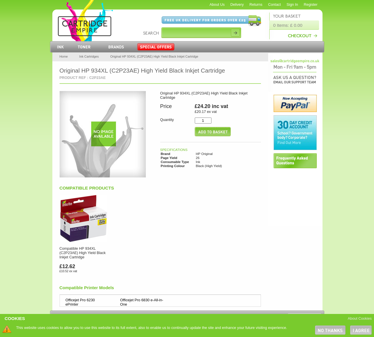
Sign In (292, 4)
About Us (217, 4)
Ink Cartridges (89, 56)
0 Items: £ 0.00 (288, 25)
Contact (274, 4)
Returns (255, 4)
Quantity (167, 120)
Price (166, 106)
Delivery (237, 4)
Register (311, 4)
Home (64, 56)
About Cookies (360, 318)
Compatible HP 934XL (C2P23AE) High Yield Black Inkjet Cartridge (83, 252)
